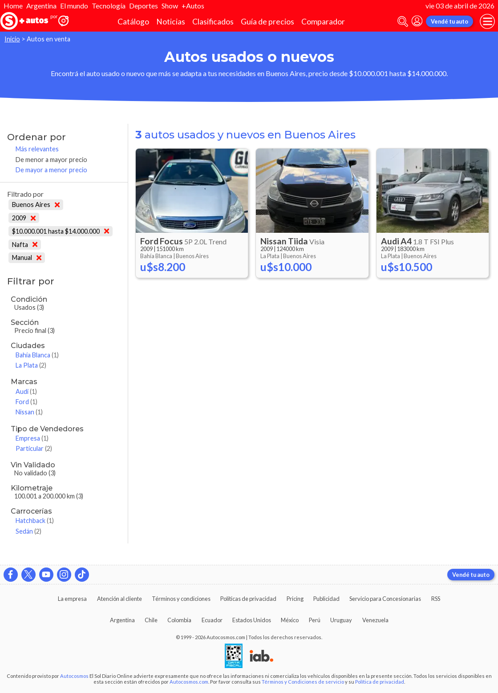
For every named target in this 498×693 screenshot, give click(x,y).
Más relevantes (37, 149)
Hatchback (35, 520)
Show (170, 5)
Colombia (179, 620)
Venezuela (375, 620)
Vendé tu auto (449, 21)
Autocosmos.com (189, 682)
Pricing (295, 598)
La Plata (31, 365)
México (290, 620)
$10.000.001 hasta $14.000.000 (60, 231)
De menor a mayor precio (51, 159)
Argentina (41, 5)
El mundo (74, 5)
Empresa (32, 438)
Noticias (170, 21)
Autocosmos (74, 676)
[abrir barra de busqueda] (402, 21)
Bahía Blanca (37, 355)
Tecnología (109, 5)
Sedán (28, 531)
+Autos (193, 5)
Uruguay (341, 620)
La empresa (72, 598)
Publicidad (326, 598)
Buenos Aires (36, 204)
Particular (34, 448)
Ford (26, 401)
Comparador (323, 21)
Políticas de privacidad (248, 598)
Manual (26, 257)
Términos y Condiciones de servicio (303, 682)
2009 (24, 218)
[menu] (487, 21)
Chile (151, 620)
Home (13, 5)
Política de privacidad (379, 682)
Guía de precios (267, 21)
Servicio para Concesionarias (385, 598)
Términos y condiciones (181, 598)
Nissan (29, 412)
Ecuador (212, 620)
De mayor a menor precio (51, 170)
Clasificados (213, 21)
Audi (26, 391)
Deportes (143, 5)
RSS (435, 598)
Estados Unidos (251, 620)
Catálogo (133, 21)
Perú (314, 620)
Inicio (12, 39)
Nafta (24, 244)
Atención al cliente (119, 598)
